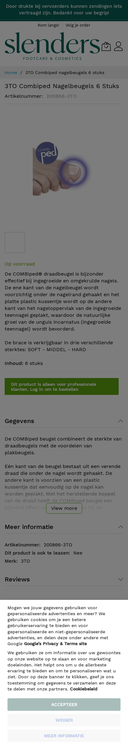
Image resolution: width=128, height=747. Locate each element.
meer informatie (64, 735)
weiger (64, 720)
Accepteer (64, 704)
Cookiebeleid (83, 688)
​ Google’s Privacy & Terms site (55, 643)
